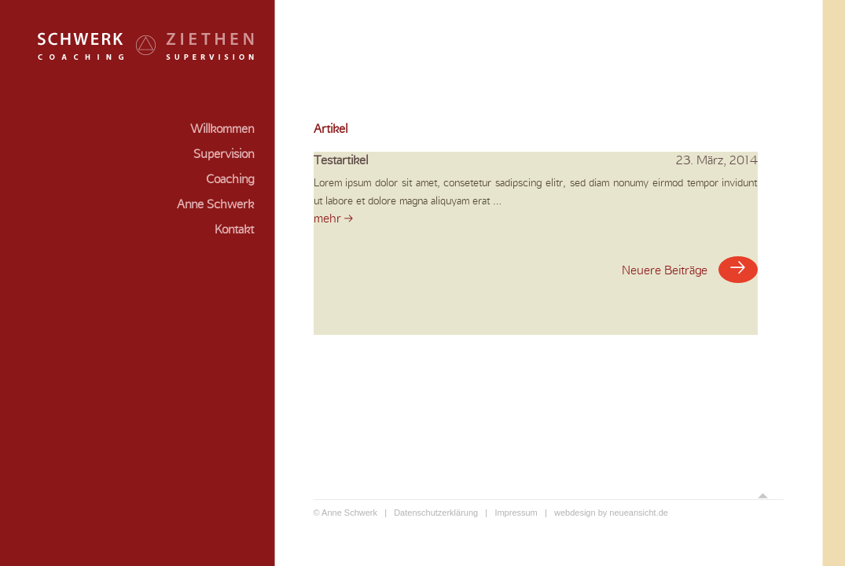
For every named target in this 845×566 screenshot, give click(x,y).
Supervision (223, 154)
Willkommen (222, 129)
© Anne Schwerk (345, 512)
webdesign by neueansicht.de (611, 512)
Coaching (230, 179)
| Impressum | (516, 512)
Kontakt (234, 229)
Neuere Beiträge (690, 269)
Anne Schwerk (215, 204)
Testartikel (536, 161)
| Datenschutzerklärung (427, 512)
